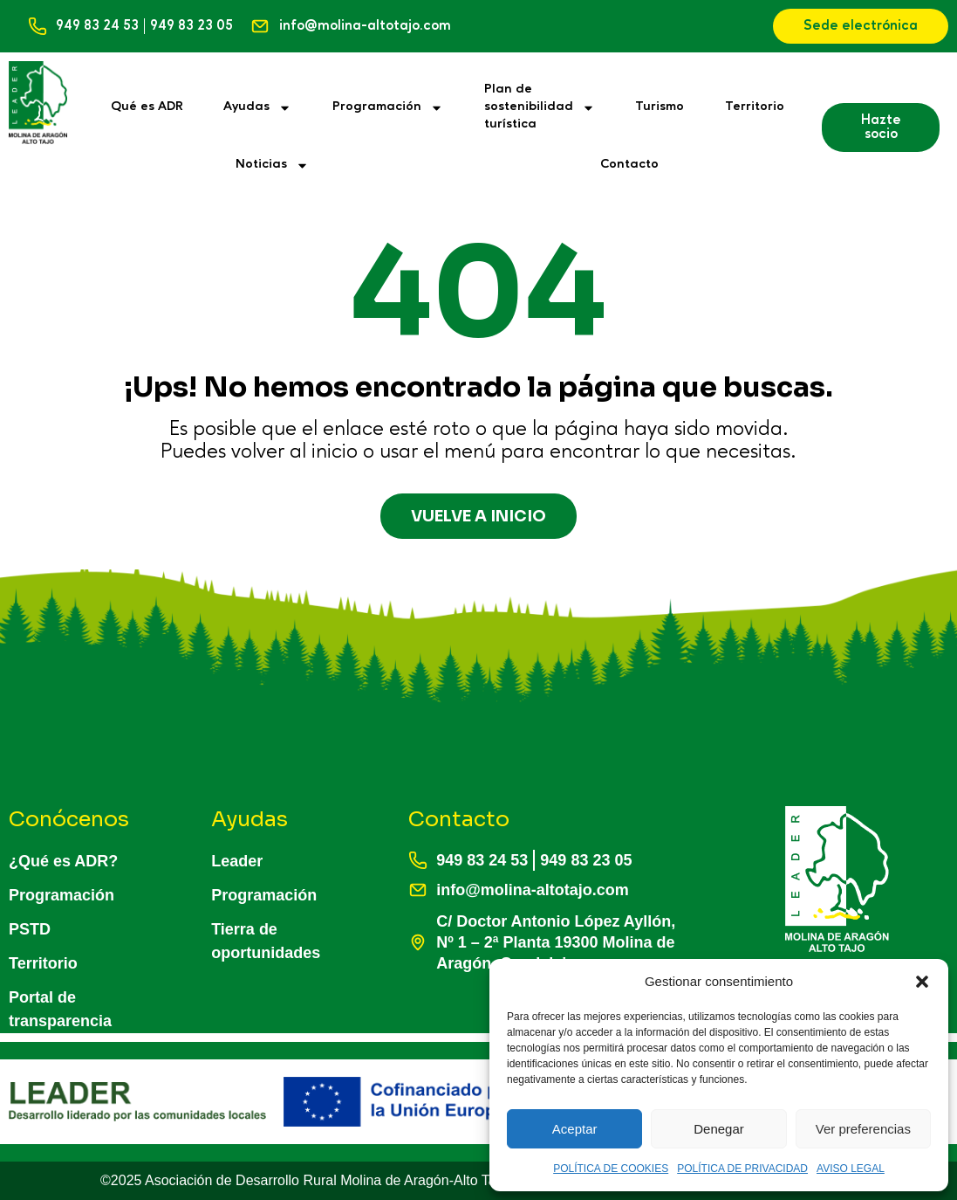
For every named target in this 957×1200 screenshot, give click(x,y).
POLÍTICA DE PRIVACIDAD (742, 1168)
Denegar (719, 1128)
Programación (387, 108)
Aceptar (575, 1128)
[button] (922, 981)
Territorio (754, 107)
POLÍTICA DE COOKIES (610, 1168)
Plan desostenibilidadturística (539, 107)
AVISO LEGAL (851, 1168)
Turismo (659, 107)
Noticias (272, 165)
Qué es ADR (147, 107)
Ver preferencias (863, 1128)
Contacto (629, 164)
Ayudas (257, 108)
